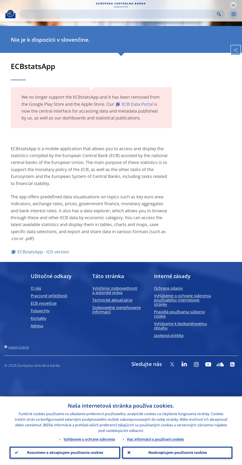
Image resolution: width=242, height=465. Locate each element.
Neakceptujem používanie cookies (177, 452)
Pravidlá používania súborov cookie (179, 314)
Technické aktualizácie (112, 300)
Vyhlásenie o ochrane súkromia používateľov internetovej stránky (182, 300)
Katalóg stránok (18, 347)
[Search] (118, 14)
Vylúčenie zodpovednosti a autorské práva (114, 290)
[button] (233, 5)
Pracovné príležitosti (49, 295)
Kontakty (38, 318)
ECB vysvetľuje (44, 303)
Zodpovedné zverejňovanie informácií (116, 309)
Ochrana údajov (168, 288)
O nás (36, 288)
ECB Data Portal (137, 104)
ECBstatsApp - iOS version (43, 252)
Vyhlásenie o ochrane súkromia (89, 438)
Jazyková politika (169, 335)
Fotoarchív (40, 310)
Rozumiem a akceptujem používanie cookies (65, 452)
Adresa (37, 325)
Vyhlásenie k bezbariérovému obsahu (180, 325)
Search (218, 14)
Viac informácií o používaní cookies (155, 438)
